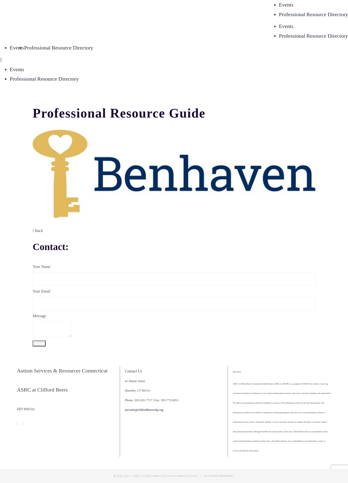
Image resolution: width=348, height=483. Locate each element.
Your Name (41, 267)
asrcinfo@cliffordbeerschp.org (144, 410)
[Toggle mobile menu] (1, 60)
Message (39, 316)
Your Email (42, 291)
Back (38, 231)
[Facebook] (17, 424)
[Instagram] (23, 424)
